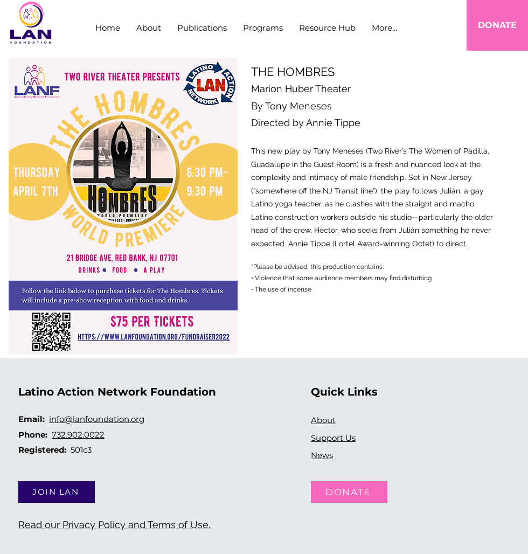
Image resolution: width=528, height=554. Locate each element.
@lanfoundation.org (104, 419)
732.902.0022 (78, 435)
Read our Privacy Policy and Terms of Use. (114, 524)
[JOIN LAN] (56, 492)
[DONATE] (497, 25)
